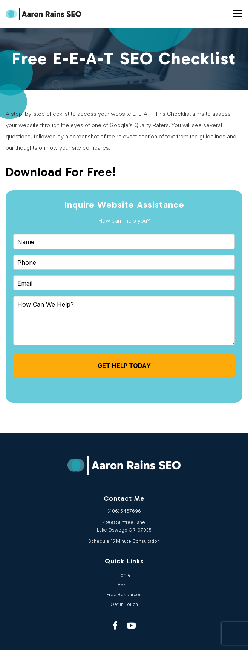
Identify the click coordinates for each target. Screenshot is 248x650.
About (124, 585)
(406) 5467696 (124, 511)
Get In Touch (124, 604)
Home (124, 575)
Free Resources (124, 594)
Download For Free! (61, 172)
